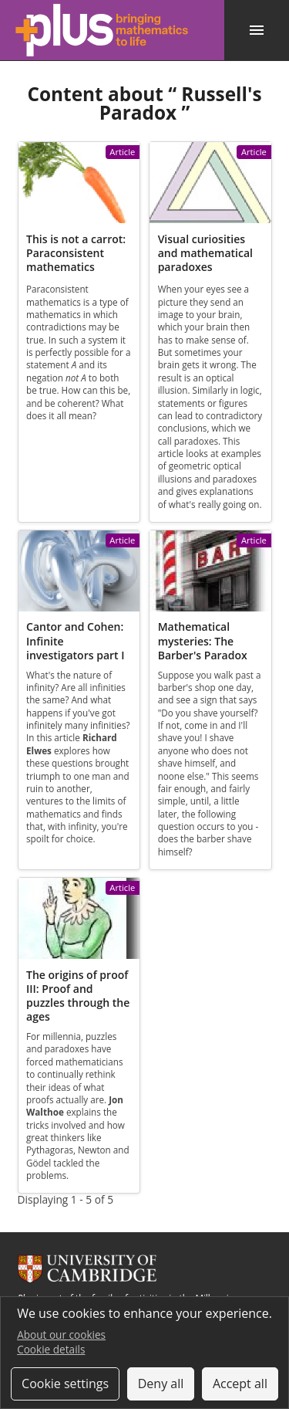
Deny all (161, 1383)
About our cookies (61, 1334)
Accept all (240, 1383)
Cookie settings (65, 1383)
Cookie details (51, 1349)
